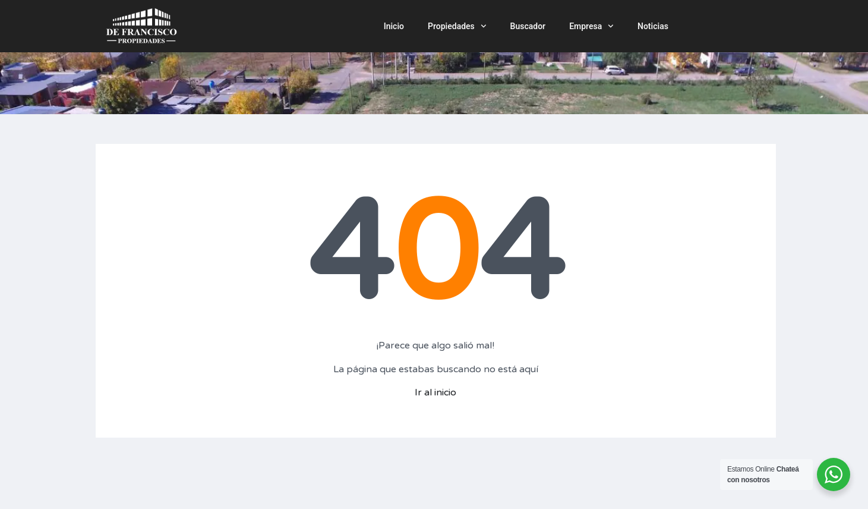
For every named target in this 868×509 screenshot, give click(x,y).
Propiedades (457, 26)
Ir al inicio (435, 392)
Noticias (652, 26)
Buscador (528, 26)
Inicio (394, 26)
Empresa (591, 26)
